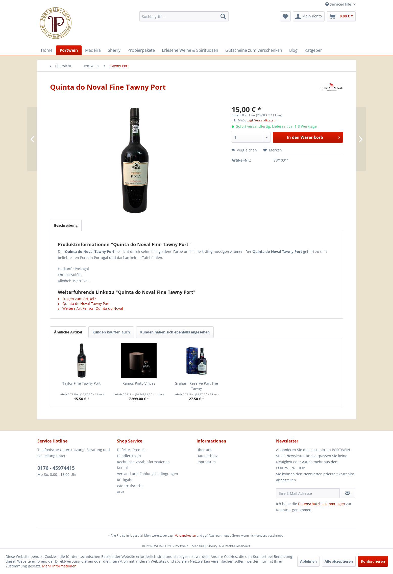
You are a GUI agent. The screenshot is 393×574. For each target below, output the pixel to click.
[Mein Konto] (309, 16)
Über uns (204, 449)
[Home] (46, 50)
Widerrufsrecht (130, 485)
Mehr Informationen (59, 566)
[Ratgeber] (313, 50)
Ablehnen (308, 561)
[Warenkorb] (341, 16)
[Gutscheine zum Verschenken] (254, 50)
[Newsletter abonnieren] (347, 493)
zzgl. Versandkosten (261, 120)
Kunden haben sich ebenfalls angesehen (175, 332)
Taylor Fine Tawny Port (81, 383)
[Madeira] (93, 50)
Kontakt (123, 467)
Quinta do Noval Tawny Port (84, 303)
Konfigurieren (373, 561)
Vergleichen (244, 150)
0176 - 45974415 (56, 468)
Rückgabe (125, 479)
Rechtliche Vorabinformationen (143, 461)
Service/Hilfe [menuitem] (338, 4)
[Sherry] (114, 50)
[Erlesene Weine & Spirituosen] (190, 50)
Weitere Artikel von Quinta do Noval (90, 308)
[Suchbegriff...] (184, 16)
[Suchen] (223, 16)
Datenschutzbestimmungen (321, 503)
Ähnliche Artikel (68, 332)
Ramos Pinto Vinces (138, 383)
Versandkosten (185, 535)
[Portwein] (69, 50)
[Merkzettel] (285, 16)
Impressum (206, 461)
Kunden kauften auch (111, 332)
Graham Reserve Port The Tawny (196, 386)
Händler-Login (129, 455)
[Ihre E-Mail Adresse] (308, 493)
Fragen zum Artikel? (77, 298)
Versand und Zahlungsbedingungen (147, 473)
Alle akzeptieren (339, 561)
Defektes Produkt (131, 449)
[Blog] (293, 50)
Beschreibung (66, 225)
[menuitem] (184, 16)
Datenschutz (207, 455)
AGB (120, 491)
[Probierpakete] (141, 50)
